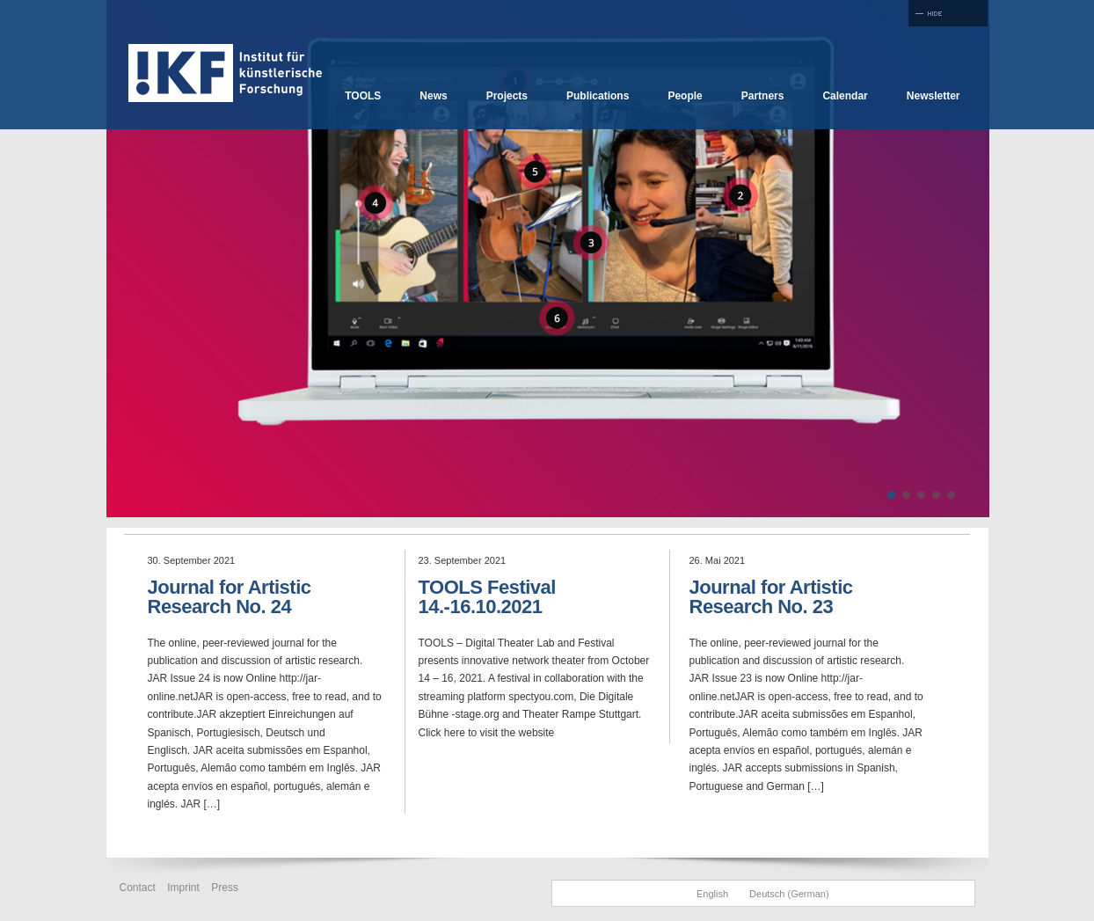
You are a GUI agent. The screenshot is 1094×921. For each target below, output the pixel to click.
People (684, 96)
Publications (597, 96)
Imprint (183, 887)
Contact (138, 887)
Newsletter (933, 96)
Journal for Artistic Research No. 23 (771, 597)
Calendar (844, 96)
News (433, 96)
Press (224, 887)
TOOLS (363, 96)
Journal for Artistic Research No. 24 (229, 597)
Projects (507, 96)
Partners (762, 96)
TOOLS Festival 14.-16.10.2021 (487, 597)
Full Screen (948, 13)
